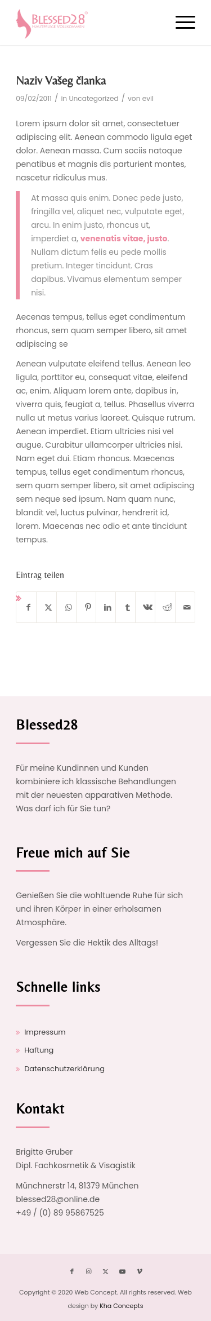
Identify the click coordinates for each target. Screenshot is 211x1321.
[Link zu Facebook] (72, 1271)
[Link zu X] (105, 1271)
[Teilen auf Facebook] (28, 607)
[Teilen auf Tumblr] (127, 607)
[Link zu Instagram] (88, 1271)
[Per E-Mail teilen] (187, 607)
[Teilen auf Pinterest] (88, 607)
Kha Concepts (121, 1305)
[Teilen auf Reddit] (167, 607)
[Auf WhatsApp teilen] (68, 607)
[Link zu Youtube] (122, 1271)
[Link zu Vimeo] (139, 1271)
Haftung (38, 1050)
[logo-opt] (87, 22)
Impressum (45, 1032)
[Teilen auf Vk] (147, 607)
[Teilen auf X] (48, 607)
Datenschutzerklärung (64, 1068)
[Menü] (179, 22)
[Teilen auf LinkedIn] (108, 607)
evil (148, 98)
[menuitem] (179, 22)
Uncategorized (93, 98)
